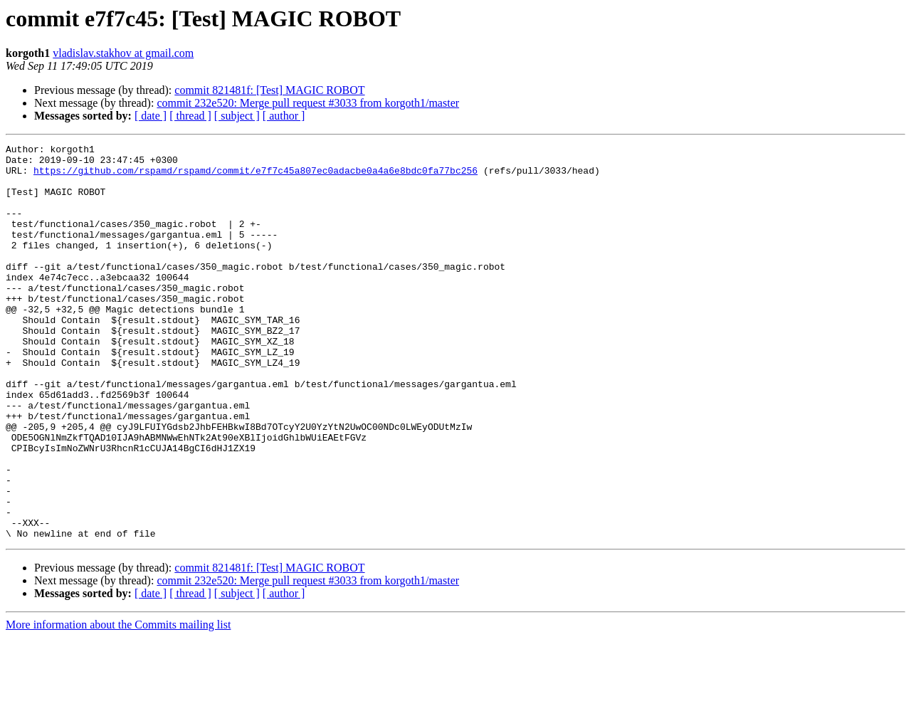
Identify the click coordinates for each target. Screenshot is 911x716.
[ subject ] (237, 116)
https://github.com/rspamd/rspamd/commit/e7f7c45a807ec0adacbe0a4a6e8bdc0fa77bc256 (255, 176)
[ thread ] (190, 116)
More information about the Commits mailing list (118, 703)
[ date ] (151, 116)
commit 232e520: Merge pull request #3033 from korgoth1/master (308, 103)
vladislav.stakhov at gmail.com (123, 53)
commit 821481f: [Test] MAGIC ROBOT (269, 90)
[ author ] (284, 116)
